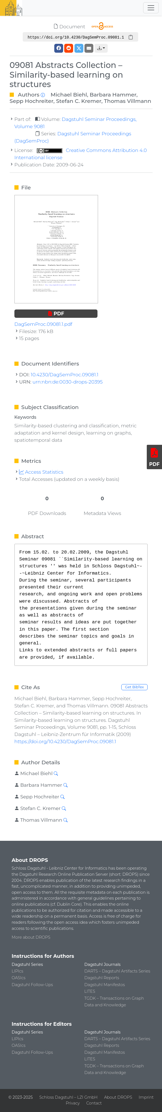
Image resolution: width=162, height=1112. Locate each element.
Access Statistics (41, 472)
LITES (89, 991)
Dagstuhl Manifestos (104, 984)
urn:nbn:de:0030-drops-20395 (67, 382)
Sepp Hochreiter (31, 101)
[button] (101, 48)
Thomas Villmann (127, 101)
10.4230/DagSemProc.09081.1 (64, 374)
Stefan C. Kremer (78, 101)
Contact (94, 1103)
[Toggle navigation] (151, 7)
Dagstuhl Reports (101, 977)
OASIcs (18, 977)
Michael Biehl (69, 94)
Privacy (72, 1103)
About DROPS (118, 1097)
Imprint (146, 1097)
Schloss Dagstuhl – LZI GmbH (68, 1097)
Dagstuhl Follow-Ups (32, 984)
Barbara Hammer (113, 94)
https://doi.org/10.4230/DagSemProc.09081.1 (65, 741)
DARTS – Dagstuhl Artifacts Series (117, 971)
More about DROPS (31, 937)
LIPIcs (17, 971)
